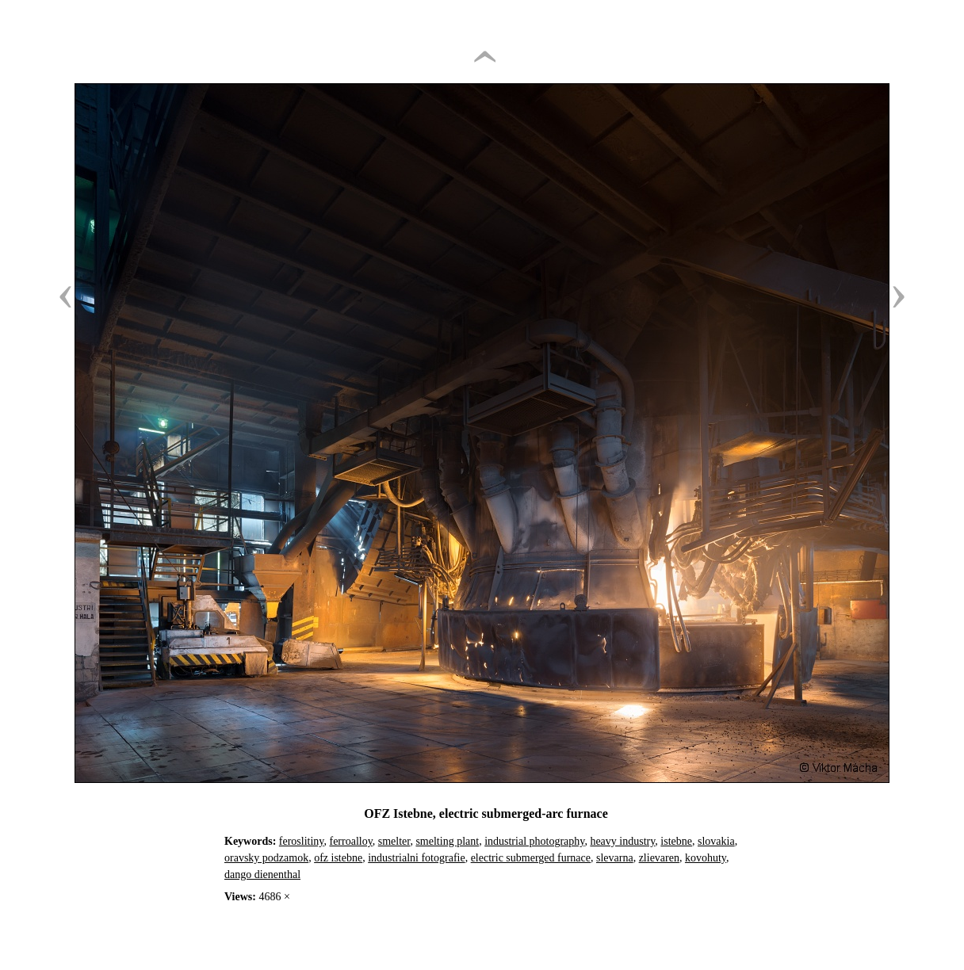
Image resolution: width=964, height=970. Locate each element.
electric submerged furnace (531, 858)
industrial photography (534, 841)
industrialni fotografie (416, 858)
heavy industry (622, 841)
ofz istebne (338, 858)
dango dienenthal (262, 874)
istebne (676, 841)
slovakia (716, 841)
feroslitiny (301, 841)
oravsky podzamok (266, 858)
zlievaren (659, 858)
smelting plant (447, 841)
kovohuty (705, 858)
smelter (394, 841)
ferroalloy (350, 841)
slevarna (614, 858)
